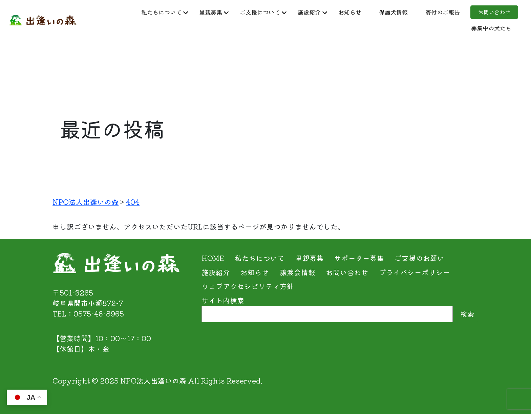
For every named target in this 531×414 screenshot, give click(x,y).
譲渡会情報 (297, 272)
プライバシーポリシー (414, 272)
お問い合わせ (416, 30)
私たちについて (162, 12)
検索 (467, 314)
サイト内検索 (222, 300)
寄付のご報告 (485, 12)
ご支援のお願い (419, 258)
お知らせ (378, 12)
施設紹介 (332, 12)
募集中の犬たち (481, 30)
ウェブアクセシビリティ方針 (247, 286)
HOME (212, 258)
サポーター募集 (359, 258)
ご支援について (276, 12)
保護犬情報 (428, 12)
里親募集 (219, 12)
